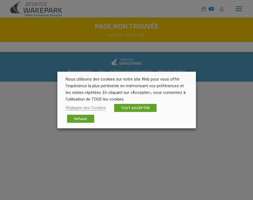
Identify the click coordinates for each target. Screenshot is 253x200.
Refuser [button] (80, 119)
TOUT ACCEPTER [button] (135, 108)
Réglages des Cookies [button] (86, 107)
